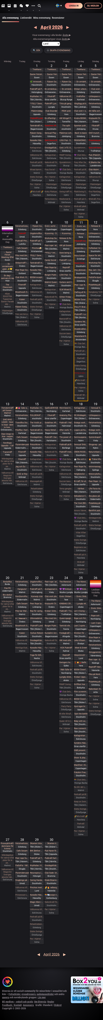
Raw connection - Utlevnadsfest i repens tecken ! (81, 728)
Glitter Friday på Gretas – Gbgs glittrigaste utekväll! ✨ (66, 297)
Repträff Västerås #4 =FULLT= (95, 667)
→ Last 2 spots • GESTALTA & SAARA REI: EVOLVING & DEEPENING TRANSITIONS (95, 623)
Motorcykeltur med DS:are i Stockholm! (95, 474)
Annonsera (28, 1005)
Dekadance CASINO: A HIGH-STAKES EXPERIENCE (81, 496)
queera (5, 997)
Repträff (66, 267)
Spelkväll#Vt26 (51, 408)
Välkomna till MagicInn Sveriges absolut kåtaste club (37, 155)
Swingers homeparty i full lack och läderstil (66, 662)
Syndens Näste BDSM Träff (81, 322)
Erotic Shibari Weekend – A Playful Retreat (66, 596)
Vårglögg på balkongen (81, 103)
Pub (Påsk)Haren (95, 155)
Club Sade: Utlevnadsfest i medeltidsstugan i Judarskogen (51, 873)
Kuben (22, 299)
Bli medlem (93, 5)
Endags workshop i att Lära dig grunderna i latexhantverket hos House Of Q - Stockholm (81, 422)
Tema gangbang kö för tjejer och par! (66, 488)
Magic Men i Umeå (37, 902)
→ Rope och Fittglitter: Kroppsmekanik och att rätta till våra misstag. (95, 615)
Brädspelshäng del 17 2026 (81, 277)
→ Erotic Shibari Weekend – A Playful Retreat (81, 596)
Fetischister (14, 994)
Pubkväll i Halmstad (66, 422)
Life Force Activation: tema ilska (95, 488)
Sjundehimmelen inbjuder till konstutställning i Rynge (66, 162)
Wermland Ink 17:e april (66, 408)
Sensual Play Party (51, 133)
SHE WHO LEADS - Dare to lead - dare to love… (7, 423)
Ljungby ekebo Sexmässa (66, 677)
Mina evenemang (41, 17)
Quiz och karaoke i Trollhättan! (95, 148)
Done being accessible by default (66, 253)
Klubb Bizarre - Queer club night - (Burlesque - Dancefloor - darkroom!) (51, 880)
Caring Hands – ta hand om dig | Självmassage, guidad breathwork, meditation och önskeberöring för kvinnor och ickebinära (37, 880)
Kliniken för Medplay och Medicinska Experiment (81, 633)
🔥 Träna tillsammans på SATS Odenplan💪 (95, 459)
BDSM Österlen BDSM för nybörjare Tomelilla (81, 669)
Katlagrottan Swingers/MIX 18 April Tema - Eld (81, 408)
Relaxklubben (37, 488)
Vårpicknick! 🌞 (81, 655)
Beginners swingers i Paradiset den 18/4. (81, 547)
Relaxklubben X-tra (37, 924)
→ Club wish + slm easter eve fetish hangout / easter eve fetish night (95, 89)
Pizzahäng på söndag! (95, 140)
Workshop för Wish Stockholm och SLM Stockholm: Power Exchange (95, 263)
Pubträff (22, 233)
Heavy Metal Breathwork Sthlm (51, 430)
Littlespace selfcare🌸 (95, 415)
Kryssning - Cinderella (51, 233)
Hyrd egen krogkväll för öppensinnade (81, 706)
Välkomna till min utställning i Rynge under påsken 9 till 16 (66, 96)
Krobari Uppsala (81, 677)
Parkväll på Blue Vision (37, 162)
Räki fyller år (66, 669)
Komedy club (37, 596)
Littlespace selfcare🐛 (95, 630)
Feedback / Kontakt (12, 1005)
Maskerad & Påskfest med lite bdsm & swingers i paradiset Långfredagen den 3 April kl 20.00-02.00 (66, 199)
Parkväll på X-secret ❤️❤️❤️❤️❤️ (81, 199)
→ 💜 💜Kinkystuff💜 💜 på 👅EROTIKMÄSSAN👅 (81, 589)
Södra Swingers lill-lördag (37, 177)
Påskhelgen (51, 184)
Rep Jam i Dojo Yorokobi (95, 270)
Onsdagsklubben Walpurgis (51, 865)
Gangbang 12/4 (95, 292)
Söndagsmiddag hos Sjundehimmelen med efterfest (95, 518)
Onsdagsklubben (37, 437)
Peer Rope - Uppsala (95, 481)
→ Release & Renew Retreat (81, 233)
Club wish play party (51, 596)
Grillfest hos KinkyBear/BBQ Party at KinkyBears (81, 684)
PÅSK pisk (66, 111)
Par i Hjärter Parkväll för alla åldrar (37, 184)
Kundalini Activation (51, 633)
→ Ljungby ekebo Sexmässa (81, 603)
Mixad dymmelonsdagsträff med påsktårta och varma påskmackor (37, 169)
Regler (50, 1001)
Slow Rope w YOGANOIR (95, 637)
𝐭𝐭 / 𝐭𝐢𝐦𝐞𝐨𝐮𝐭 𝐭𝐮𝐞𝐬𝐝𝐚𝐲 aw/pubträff (22, 618)
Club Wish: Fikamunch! (22, 277)
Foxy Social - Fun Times (51, 169)
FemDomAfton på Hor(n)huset (22, 596)
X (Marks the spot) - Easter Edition (95, 162)
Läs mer (42, 997)
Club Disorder (51, 111)
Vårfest (81, 488)
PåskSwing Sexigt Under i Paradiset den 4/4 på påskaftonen (81, 191)
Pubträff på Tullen (37, 241)
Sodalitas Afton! (51, 125)
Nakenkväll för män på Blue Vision (51, 162)
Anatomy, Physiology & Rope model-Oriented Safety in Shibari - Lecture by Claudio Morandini (66, 415)
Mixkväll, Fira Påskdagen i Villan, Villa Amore (95, 199)
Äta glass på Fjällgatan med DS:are (95, 496)
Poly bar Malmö (22, 611)
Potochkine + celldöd (37, 444)
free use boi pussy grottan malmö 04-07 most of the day (22, 314)
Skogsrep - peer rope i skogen (95, 444)
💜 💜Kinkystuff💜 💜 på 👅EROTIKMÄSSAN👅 (66, 589)
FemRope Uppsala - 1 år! (7, 444)
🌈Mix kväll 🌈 (36, 191)
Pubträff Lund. (36, 118)
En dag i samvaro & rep (7, 276)
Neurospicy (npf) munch (37, 873)
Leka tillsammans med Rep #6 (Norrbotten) (81, 640)
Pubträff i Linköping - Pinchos (66, 260)
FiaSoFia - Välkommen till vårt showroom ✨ (22, 865)
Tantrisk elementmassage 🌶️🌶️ (66, 626)
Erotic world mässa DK (51, 226)
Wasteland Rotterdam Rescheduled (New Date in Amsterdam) (81, 336)
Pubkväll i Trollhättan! (66, 611)
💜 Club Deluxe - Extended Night (66, 169)
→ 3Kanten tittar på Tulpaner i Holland (51, 843)
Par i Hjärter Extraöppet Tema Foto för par (95, 696)
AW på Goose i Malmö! (66, 245)
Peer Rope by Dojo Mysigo (51, 267)
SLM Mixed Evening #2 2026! (66, 289)
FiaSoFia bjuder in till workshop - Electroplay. (95, 277)
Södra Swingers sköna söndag (95, 525)
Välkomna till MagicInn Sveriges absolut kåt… (7, 477)
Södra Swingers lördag (81, 365)
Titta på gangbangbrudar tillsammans (66, 103)
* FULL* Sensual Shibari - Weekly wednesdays (37, 103)
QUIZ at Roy (22, 474)
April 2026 (51, 27)
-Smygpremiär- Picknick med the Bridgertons (95, 652)
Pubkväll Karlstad (51, 858)
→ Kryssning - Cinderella (66, 233)
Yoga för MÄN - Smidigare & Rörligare (37, 655)
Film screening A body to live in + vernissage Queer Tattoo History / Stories (81, 692)
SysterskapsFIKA (95, 437)
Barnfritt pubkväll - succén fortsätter (95, 510)
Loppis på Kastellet (81, 430)
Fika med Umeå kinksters (22, 255)
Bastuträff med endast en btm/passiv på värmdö (66, 319)
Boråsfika (7, 582)
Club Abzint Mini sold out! (95, 169)
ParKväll (81, 358)
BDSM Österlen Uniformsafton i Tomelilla (81, 299)
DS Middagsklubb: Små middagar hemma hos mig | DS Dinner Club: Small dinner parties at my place (81, 415)
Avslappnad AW (51, 589)
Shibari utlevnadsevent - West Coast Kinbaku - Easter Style (81, 89)
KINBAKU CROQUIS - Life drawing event (66, 603)
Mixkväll (81, 562)
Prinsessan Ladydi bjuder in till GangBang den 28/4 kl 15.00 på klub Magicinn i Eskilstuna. (22, 895)
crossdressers (28, 994)
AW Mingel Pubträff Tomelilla (66, 118)
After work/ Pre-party (66, 430)
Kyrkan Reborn (36, 633)
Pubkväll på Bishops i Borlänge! (66, 444)
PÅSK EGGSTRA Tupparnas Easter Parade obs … (7, 299)
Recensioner (58, 17)
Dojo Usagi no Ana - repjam (7, 435)
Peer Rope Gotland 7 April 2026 (22, 270)
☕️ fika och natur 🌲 (81, 459)
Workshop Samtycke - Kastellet (51, 238)
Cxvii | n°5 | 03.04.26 (66, 148)
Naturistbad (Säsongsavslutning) (95, 452)
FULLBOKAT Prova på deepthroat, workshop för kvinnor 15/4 (37, 415)
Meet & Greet (81, 648)
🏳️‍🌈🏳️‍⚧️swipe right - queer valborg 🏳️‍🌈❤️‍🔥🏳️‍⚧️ (51, 895)
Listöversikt (26, 17)
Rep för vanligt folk (37, 611)
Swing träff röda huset (66, 191)
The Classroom (7, 286)
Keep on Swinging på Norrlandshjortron (81, 801)
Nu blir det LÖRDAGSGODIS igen (81, 787)
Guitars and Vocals (66, 282)
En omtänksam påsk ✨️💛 (51, 89)
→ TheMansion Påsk (37, 69)
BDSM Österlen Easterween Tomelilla (81, 699)
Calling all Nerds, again (81, 292)
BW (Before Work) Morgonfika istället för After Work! (37, 851)
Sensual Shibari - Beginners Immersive (81, 444)
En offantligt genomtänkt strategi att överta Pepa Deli (51, 118)
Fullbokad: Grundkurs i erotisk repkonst (95, 248)
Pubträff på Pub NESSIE (37, 89)
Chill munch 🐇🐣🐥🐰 (95, 133)
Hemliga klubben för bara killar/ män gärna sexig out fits (22, 648)
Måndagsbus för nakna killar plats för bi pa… (7, 463)
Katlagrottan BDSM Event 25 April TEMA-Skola (81, 735)
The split (66, 125)
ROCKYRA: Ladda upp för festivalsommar (81, 248)
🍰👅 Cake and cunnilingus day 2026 (22, 408)
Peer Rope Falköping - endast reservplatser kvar (81, 466)
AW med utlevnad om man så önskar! (66, 640)
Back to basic (81, 133)
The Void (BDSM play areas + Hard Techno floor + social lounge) (81, 503)
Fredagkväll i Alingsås (66, 633)
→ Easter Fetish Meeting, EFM (51, 74)
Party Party (66, 706)
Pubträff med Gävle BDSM (66, 452)
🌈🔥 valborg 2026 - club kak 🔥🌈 (51, 887)
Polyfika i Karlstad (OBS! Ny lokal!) (22, 430)
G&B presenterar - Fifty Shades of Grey (81, 750)
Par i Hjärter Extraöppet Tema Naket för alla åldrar (95, 703)
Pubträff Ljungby (51, 103)
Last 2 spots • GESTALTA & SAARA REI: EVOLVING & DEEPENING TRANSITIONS (81, 626)
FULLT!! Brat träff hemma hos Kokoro (81, 307)
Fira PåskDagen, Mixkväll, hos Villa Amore (95, 191)
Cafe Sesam (22, 248)
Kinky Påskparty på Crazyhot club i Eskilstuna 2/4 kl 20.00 (51, 191)
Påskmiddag (36, 111)
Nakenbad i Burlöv (95, 689)
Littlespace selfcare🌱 (95, 233)
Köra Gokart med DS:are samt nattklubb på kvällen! (81, 256)
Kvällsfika (81, 96)
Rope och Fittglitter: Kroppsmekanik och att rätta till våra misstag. (81, 618)
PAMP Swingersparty (66, 155)
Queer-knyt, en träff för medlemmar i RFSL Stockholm (81, 263)
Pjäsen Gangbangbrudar (37, 133)
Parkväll (80, 824)
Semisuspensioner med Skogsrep (81, 437)
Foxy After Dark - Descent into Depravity (81, 162)
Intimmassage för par (95, 466)
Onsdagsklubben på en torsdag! (51, 148)
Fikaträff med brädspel (81, 241)
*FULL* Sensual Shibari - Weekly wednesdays (37, 255)
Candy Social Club (51, 260)
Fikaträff (51, 96)
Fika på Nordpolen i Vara (95, 674)
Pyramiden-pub (22, 444)
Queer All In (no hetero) (66, 721)
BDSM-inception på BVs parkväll (37, 277)
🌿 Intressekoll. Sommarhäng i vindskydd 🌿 (37, 82)
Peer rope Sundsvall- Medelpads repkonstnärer (22, 858)
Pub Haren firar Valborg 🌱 (51, 851)
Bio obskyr (7, 595)
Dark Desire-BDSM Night (51, 140)
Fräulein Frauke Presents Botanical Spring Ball (81, 772)
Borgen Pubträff (51, 275)
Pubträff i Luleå (81, 314)
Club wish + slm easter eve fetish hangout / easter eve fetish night (81, 111)
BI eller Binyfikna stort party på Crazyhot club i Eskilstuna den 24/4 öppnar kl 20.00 (66, 714)
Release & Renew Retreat (66, 238)
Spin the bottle (80, 714)
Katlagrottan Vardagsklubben (37, 148)
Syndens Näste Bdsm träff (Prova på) (81, 743)
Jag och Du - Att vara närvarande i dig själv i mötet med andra (22, 466)
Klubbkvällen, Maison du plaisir (81, 329)
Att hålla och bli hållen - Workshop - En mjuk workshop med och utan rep (95, 111)
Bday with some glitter (81, 721)
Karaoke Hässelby (37, 140)
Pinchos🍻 (37, 248)
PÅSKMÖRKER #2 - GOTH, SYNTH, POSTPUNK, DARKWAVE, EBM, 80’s (81, 140)
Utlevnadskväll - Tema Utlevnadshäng (37, 618)
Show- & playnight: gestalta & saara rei (81, 758)
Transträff (7, 452)
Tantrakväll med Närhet (37, 125)
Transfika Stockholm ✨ (22, 422)
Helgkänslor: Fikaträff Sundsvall (81, 474)
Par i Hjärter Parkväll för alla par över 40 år (51, 177)
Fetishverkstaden (95, 103)
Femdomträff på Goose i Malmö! (7, 410)
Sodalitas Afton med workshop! (51, 422)
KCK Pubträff (66, 648)
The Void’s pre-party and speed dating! (37, 422)
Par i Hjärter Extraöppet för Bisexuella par (95, 299)
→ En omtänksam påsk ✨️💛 (66, 89)
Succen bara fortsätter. (66, 333)
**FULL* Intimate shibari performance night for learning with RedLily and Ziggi (51, 253)
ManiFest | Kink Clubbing (81, 765)
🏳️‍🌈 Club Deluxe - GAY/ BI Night (81, 343)
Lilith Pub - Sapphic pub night (66, 140)
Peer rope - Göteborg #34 (95, 659)
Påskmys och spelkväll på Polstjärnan (66, 133)
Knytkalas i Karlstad (37, 96)
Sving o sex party (81, 373)
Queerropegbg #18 (66, 618)
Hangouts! (22, 589)
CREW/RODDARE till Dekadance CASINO (81, 452)
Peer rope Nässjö (81, 285)
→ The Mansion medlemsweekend (81, 582)
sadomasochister (45, 994)
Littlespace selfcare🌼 (95, 96)
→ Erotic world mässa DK (66, 226)
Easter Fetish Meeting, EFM (37, 74)
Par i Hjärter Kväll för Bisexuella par (51, 466)
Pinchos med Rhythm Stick (37, 887)
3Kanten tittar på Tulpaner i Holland (37, 843)
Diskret (58, 1005)
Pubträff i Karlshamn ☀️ (51, 437)
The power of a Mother (66, 437)
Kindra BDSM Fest (81, 118)
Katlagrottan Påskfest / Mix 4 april (81, 177)
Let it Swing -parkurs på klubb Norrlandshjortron (81, 611)
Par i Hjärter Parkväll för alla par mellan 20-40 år (51, 304)
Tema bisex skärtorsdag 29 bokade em (51, 199)
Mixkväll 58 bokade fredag (81, 395)
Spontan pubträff (81, 125)
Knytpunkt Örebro (51, 603)
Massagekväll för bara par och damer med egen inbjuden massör (37, 481)
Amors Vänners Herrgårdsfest (81, 510)
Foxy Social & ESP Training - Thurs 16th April (51, 459)
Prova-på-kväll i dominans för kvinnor (7, 846)
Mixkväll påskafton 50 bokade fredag (81, 206)
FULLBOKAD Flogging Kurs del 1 (81, 270)
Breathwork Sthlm (22, 292)
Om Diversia (40, 1001)
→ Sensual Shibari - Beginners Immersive (95, 408)
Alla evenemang (10, 19)
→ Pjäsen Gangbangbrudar (51, 82)
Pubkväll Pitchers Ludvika (22, 241)
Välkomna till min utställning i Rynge (95, 177)
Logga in (74, 5)
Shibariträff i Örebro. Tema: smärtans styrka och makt (22, 263)
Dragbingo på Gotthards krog (22, 880)
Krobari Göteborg (51, 611)
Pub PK (7, 588)
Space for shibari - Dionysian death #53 (95, 255)
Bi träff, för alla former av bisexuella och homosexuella (81, 481)
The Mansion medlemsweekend (66, 582)
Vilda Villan (81, 532)
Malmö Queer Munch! (51, 282)
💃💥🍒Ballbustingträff (81, 662)
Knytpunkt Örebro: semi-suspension (95, 118)
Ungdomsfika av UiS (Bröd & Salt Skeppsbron (37, 233)
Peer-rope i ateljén (51, 245)
